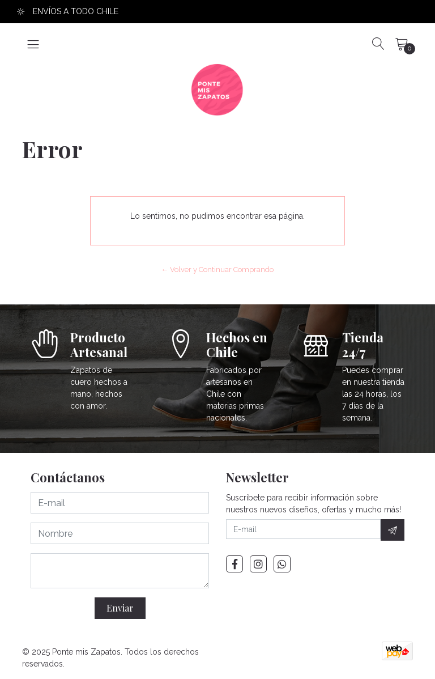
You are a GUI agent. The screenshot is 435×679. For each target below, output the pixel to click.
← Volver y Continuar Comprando (217, 269)
